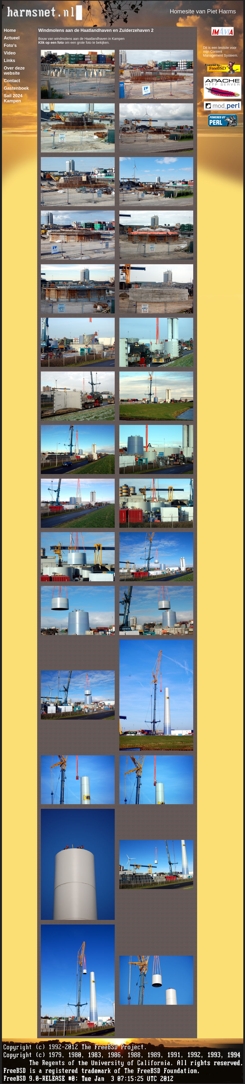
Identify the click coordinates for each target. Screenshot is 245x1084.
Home (10, 30)
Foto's (10, 45)
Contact (12, 80)
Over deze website (14, 71)
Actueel (12, 37)
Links (9, 60)
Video (10, 53)
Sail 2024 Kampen (13, 98)
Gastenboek (16, 88)
